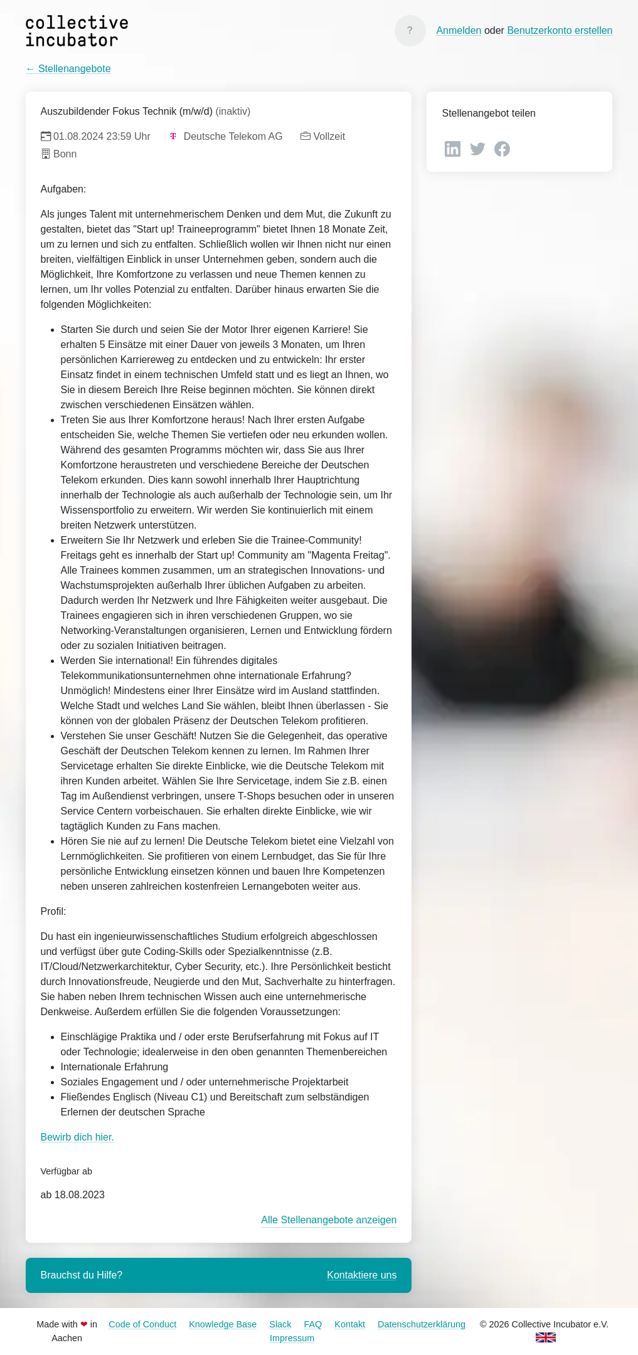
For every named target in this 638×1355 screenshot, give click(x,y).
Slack (280, 1324)
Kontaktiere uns (361, 1275)
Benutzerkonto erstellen (559, 30)
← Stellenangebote (68, 68)
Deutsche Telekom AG (225, 136)
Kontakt (349, 1324)
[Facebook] (502, 147)
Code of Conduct (142, 1324)
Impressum (292, 1338)
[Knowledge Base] (410, 30)
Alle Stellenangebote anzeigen (328, 1220)
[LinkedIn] (454, 147)
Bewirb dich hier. (77, 1137)
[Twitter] (479, 147)
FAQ (313, 1324)
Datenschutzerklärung (421, 1324)
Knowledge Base (223, 1324)
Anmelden (458, 30)
